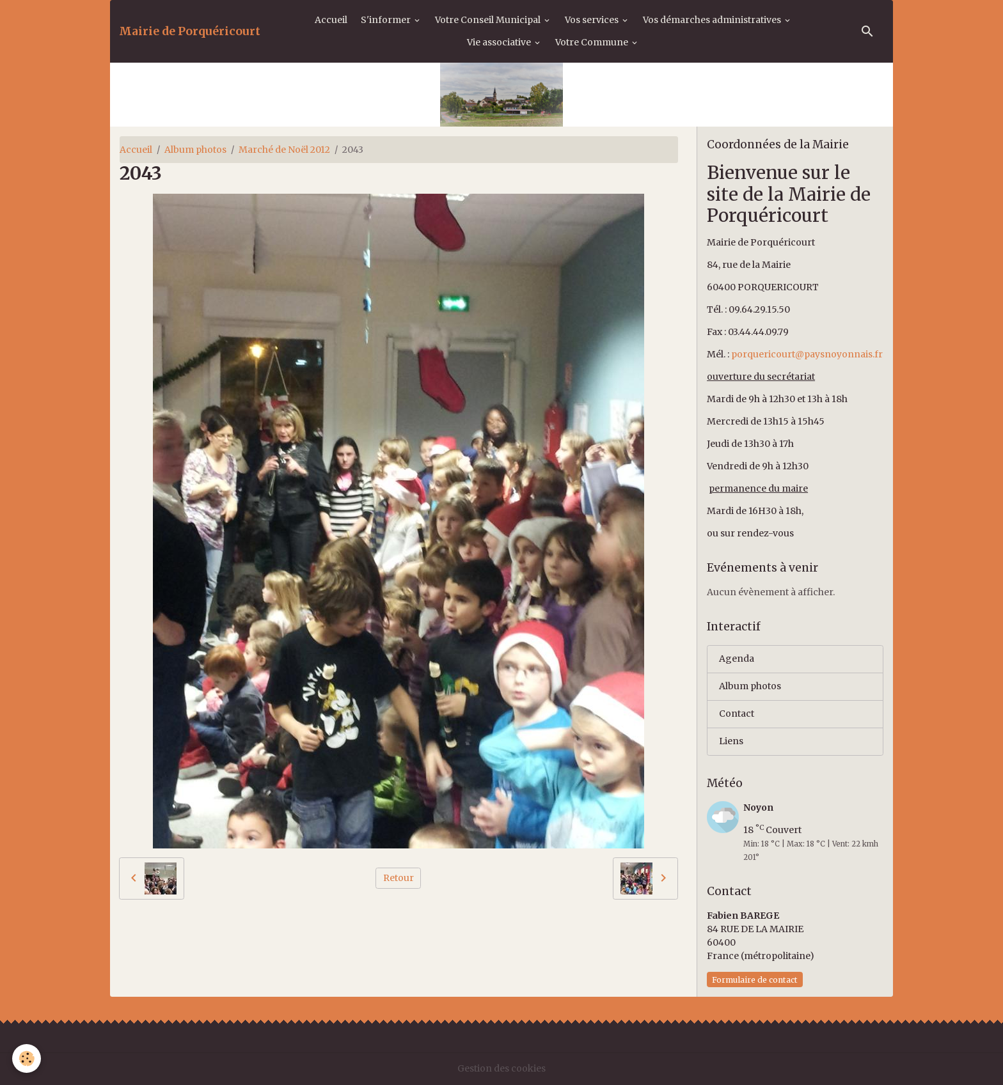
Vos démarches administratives (713, 20)
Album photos (195, 149)
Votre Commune (592, 42)
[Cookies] (27, 1058)
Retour (398, 878)
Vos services (592, 20)
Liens (731, 741)
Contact (736, 713)
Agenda (736, 658)
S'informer (387, 20)
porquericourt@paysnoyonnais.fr (807, 354)
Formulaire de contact (755, 980)
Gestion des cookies (501, 1068)
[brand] (189, 31)
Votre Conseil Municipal (488, 20)
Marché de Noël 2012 (284, 149)
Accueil (331, 20)
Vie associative (500, 42)
